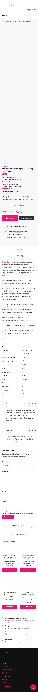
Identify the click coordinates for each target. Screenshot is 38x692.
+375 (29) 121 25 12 (31, 10)
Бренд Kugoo (6, 262)
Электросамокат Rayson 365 (28, 599)
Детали (19, 252)
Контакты (5, 666)
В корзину (10, 218)
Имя (4, 492)
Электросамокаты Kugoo (23, 21)
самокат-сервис (21, 237)
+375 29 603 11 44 (9, 687)
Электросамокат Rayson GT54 (9, 562)
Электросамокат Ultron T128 (9, 596)
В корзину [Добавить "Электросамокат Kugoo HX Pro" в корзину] (28, 570)
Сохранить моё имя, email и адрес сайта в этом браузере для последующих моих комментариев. (18, 512)
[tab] (19, 249)
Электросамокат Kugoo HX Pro (28, 562)
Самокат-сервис (7, 659)
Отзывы (19, 256)
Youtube (4, 682)
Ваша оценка (6, 462)
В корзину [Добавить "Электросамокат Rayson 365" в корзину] (28, 606)
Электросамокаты (11, 21)
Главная (4, 21)
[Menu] (3, 15)
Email (4, 501)
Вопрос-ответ (6, 656)
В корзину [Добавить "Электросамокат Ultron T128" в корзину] (9, 606)
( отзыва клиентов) (16, 188)
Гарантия (4, 672)
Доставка (7, 620)
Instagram (5, 679)
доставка (18, 231)
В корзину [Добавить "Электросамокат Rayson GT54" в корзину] (9, 570)
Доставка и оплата (7, 669)
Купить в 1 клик (26, 218)
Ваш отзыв (6, 471)
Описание (19, 249)
